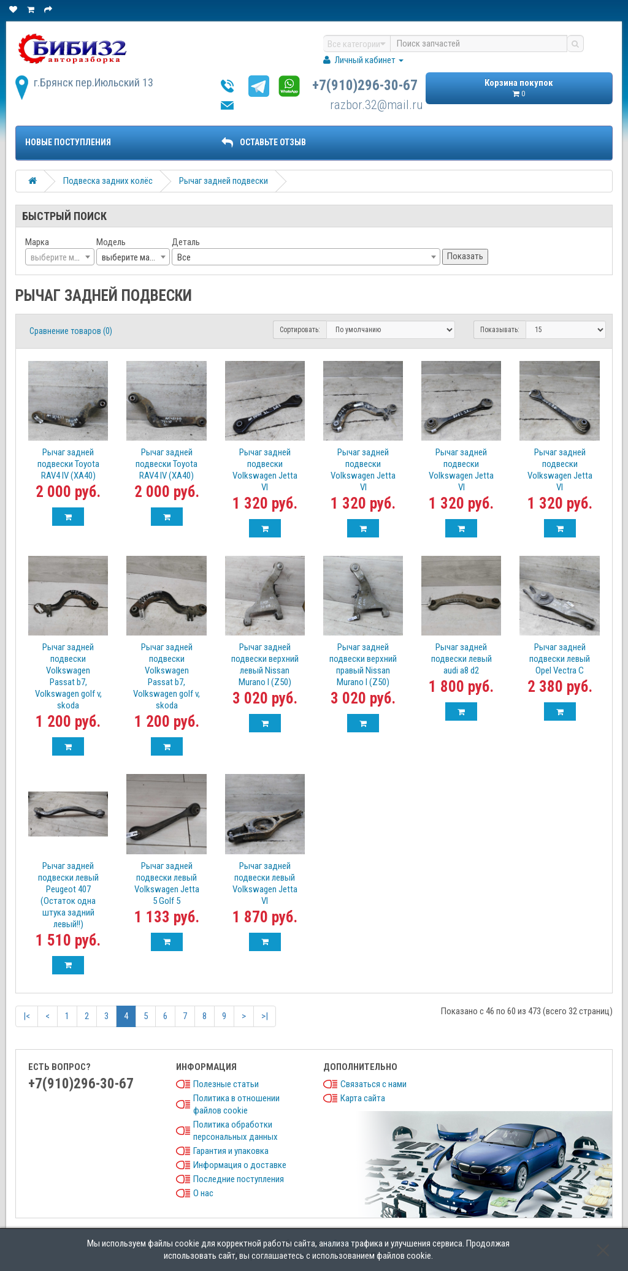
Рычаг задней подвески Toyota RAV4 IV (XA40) (68, 464)
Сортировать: (300, 329)
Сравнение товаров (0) (70, 331)
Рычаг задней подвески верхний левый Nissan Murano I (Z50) (265, 665)
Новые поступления (68, 142)
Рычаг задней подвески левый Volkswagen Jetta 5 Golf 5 (166, 883)
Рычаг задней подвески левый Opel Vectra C (559, 659)
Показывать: (499, 329)
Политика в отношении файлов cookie (236, 1104)
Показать (465, 256)
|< (26, 1016)
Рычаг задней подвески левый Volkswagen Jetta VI (264, 883)
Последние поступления (238, 1179)
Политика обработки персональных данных (235, 1130)
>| (264, 1016)
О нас (203, 1193)
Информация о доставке (239, 1164)
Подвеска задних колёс (108, 180)
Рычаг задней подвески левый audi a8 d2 (461, 659)
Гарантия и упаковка (231, 1150)
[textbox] (60, 257)
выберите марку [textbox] (132, 257)
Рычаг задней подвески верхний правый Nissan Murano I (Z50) (363, 665)
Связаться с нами (373, 1084)
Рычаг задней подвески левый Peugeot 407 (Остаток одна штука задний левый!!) (68, 895)
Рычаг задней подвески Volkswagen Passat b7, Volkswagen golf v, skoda (68, 676)
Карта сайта (362, 1098)
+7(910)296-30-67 (365, 85)
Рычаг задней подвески (223, 180)
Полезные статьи (226, 1084)
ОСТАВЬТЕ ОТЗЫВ (263, 142)
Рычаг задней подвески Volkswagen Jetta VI (264, 470)
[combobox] (59, 256)
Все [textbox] (184, 257)
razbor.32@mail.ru (376, 104)
